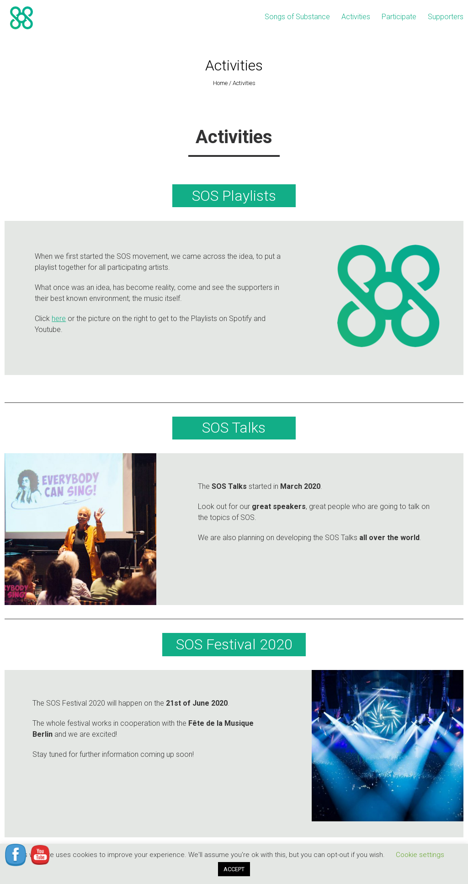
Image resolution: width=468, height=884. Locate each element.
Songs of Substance (297, 16)
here (59, 318)
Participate (399, 16)
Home (220, 83)
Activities (355, 16)
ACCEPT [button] (234, 869)
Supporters (445, 16)
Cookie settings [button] (420, 855)
